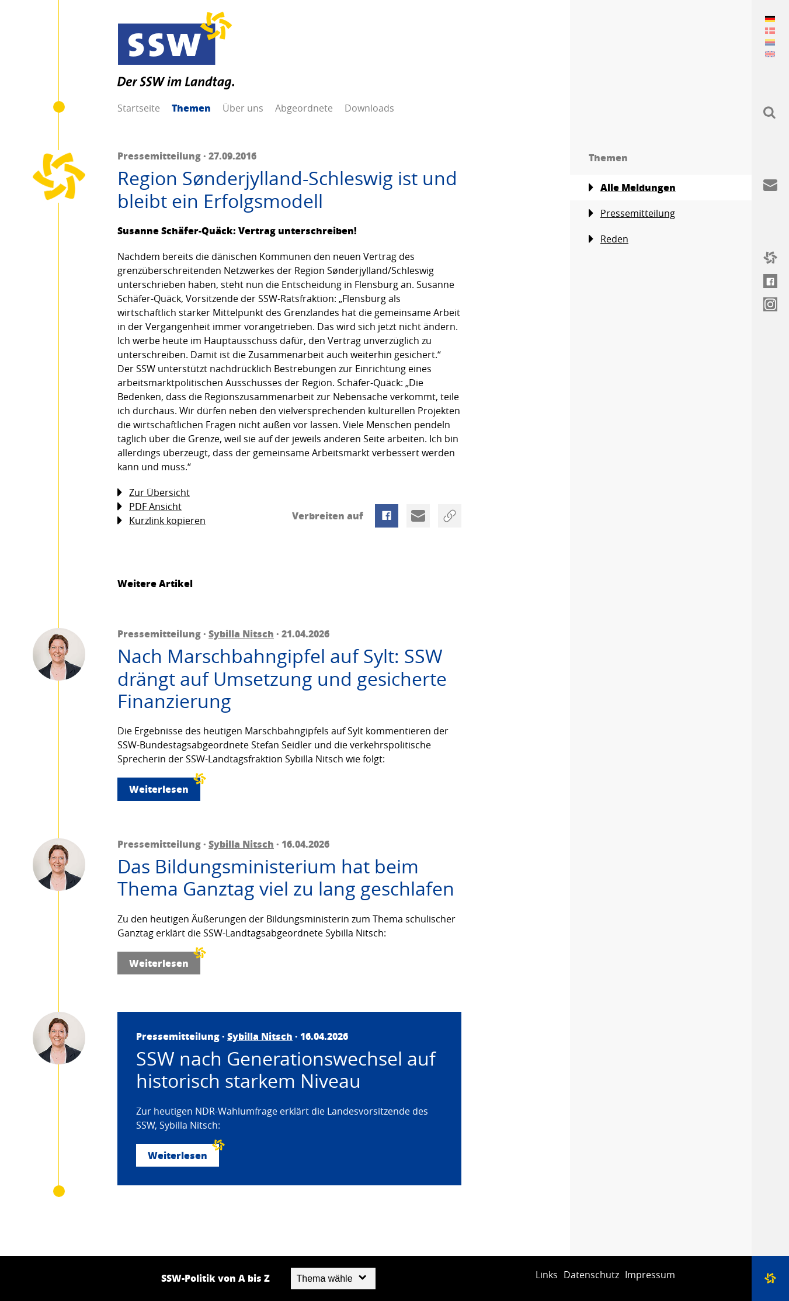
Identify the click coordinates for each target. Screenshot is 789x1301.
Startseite (138, 108)
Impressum (650, 1274)
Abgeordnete (304, 108)
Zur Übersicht (153, 492)
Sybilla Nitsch (241, 633)
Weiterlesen (164, 787)
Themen (191, 108)
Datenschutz (591, 1274)
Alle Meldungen (632, 188)
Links (547, 1274)
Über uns (243, 108)
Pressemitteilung (632, 213)
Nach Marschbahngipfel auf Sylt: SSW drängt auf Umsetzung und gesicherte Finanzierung (282, 678)
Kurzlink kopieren (161, 521)
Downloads (369, 108)
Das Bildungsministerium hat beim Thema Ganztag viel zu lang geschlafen (285, 877)
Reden (608, 239)
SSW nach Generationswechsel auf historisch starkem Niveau (286, 1069)
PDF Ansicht (149, 507)
